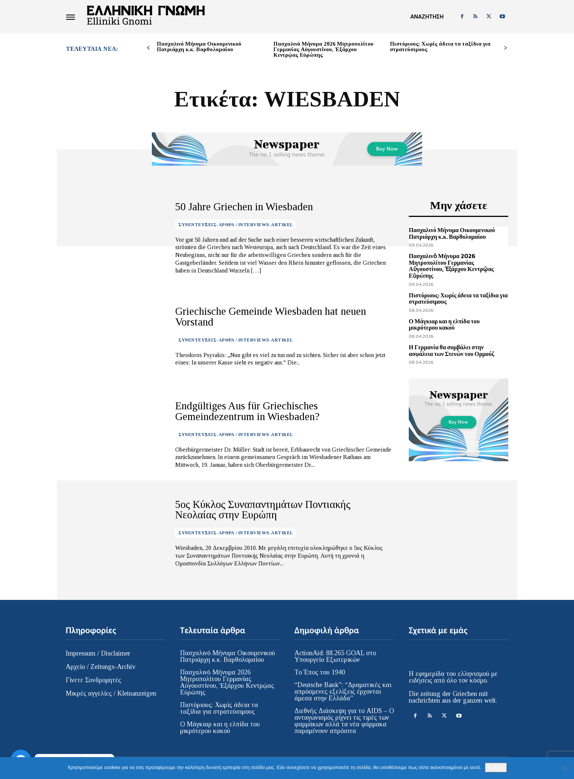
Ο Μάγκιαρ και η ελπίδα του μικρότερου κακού (444, 324)
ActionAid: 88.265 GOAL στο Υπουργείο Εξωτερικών (335, 656)
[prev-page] (148, 48)
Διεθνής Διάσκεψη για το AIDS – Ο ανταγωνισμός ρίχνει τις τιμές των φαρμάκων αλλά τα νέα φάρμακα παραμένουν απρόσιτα (344, 721)
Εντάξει (495, 767)
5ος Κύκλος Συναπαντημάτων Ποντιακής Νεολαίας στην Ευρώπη (280, 509)
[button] (426, 16)
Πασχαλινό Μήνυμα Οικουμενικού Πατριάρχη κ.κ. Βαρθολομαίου (199, 46)
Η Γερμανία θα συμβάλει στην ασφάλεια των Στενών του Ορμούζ (451, 350)
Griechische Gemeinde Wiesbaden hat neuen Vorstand (275, 316)
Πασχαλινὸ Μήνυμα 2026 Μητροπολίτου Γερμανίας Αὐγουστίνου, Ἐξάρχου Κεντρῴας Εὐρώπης (323, 49)
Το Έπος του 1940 (319, 672)
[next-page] (505, 48)
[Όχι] (564, 768)
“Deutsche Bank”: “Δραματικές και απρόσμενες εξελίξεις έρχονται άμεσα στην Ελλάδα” (342, 691)
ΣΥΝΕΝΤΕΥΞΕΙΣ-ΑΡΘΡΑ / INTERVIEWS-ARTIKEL (235, 223)
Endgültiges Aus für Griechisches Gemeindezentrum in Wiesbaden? (277, 411)
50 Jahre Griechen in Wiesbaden (234, 206)
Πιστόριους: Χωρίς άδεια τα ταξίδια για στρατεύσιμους (440, 46)
